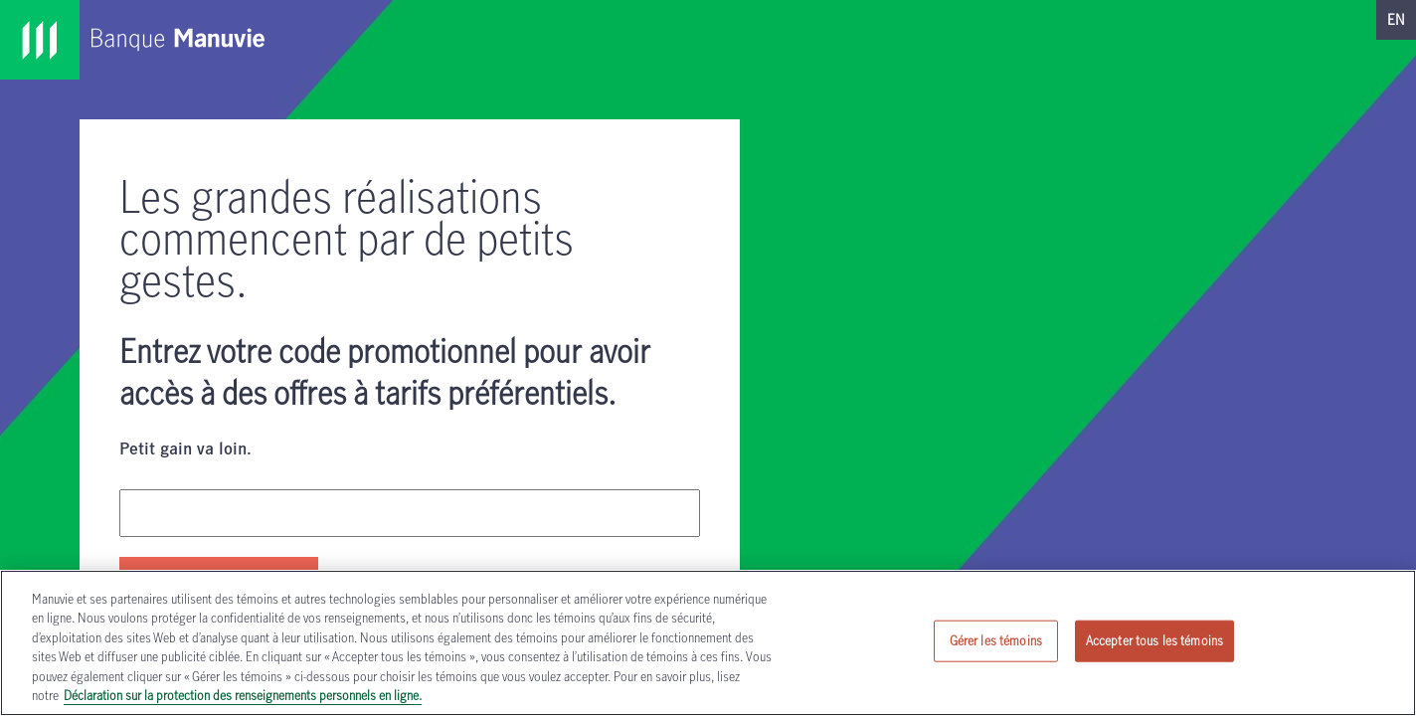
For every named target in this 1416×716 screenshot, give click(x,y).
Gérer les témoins (996, 640)
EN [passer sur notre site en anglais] (1396, 19)
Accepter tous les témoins (1154, 640)
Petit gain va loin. (185, 449)
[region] (708, 643)
